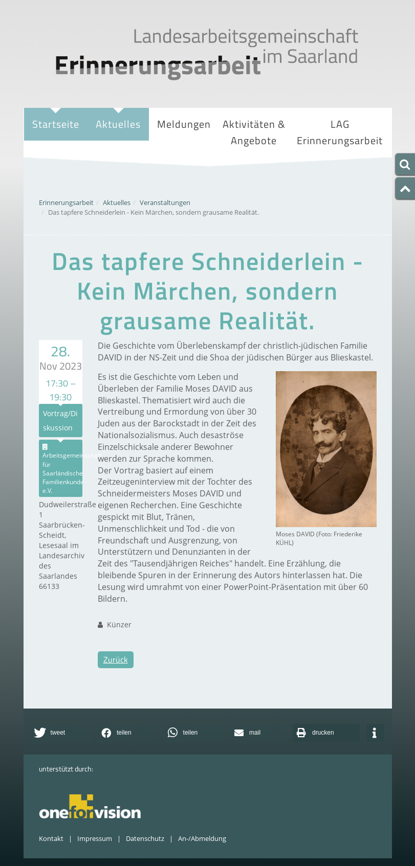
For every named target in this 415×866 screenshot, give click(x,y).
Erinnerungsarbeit (66, 202)
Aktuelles (118, 125)
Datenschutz (145, 838)
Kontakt (51, 838)
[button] (61, 733)
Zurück (115, 671)
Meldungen (184, 124)
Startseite (55, 124)
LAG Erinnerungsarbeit (340, 133)
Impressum (94, 838)
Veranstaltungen (165, 202)
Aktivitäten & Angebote (254, 133)
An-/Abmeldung (202, 838)
